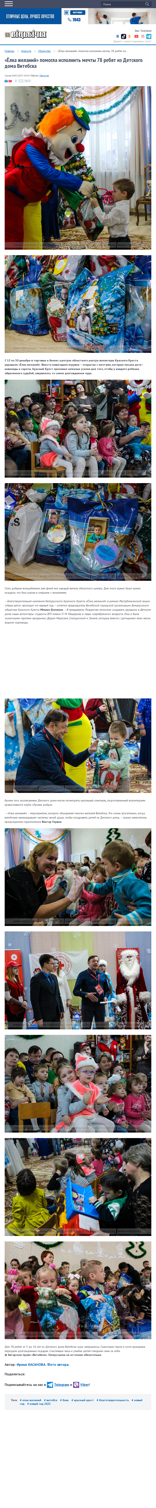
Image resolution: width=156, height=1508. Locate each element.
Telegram (58, 1384)
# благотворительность (113, 1400)
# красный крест (83, 1400)
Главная (9, 51)
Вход (137, 30)
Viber (81, 1384)
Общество (44, 51)
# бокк (64, 1400)
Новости (26, 51)
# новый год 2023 (39, 1404)
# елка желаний (31, 1400)
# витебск (51, 1400)
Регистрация (146, 30)
